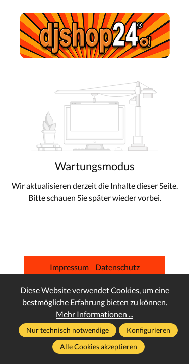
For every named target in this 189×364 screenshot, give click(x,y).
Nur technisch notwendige (67, 330)
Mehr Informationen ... (94, 314)
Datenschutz (117, 267)
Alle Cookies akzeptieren (98, 346)
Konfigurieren (148, 330)
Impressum (70, 267)
